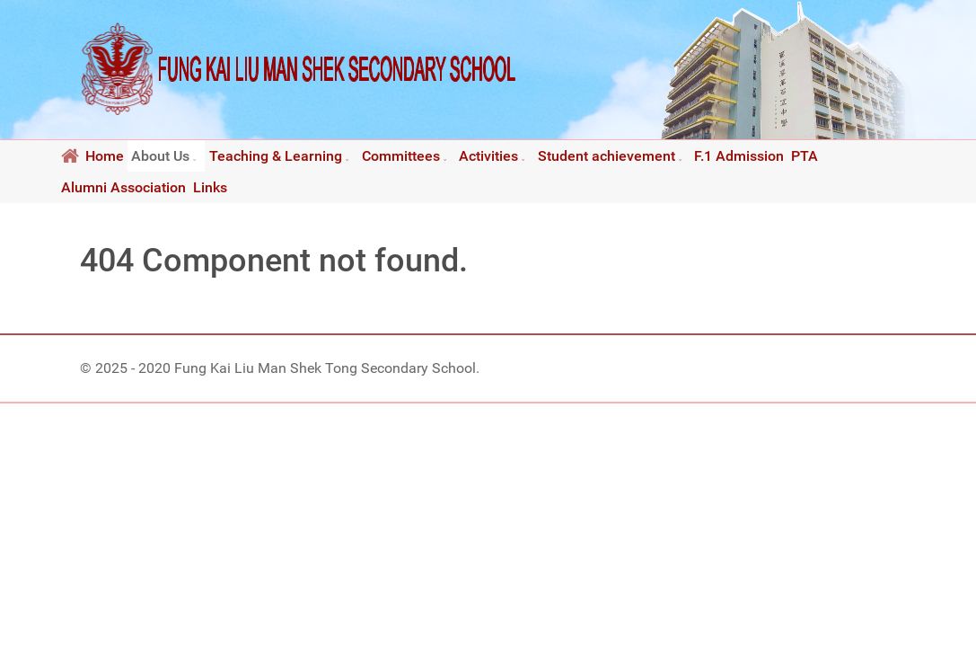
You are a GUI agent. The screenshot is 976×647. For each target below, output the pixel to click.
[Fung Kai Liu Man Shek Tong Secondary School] (298, 68)
